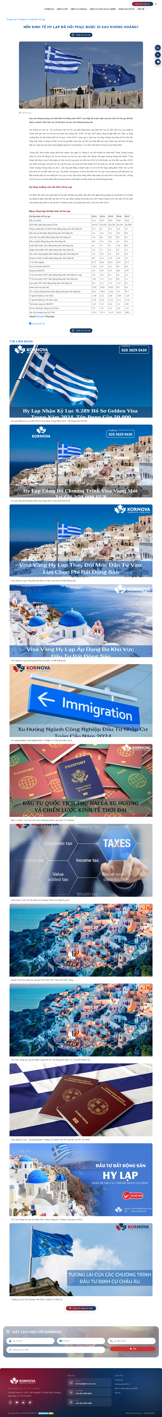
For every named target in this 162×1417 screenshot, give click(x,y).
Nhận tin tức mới (81, 35)
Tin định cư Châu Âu (27, 19)
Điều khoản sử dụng (133, 1413)
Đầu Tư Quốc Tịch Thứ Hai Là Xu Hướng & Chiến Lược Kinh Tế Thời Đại (42, 820)
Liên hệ (117, 1393)
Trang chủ (11, 19)
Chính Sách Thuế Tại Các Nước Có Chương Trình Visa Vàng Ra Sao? (40, 900)
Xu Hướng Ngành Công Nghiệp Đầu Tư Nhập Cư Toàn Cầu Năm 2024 (41, 740)
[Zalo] (158, 62)
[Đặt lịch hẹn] (158, 48)
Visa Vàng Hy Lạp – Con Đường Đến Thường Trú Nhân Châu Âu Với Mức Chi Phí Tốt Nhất (50, 1139)
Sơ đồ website (149, 1413)
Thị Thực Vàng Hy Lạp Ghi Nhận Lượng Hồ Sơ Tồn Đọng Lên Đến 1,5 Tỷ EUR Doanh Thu (50, 1059)
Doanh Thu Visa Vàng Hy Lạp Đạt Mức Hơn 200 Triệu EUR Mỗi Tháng (42, 980)
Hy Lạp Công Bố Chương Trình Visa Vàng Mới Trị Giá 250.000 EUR (40, 500)
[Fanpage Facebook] (158, 55)
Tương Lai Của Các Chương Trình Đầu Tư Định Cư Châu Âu (36, 1299)
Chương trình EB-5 (122, 1384)
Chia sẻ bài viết (37, 323)
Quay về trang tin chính (81, 1308)
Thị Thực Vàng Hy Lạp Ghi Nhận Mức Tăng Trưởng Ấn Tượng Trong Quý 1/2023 (47, 1219)
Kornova (40, 316)
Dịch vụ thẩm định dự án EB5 (126, 1388)
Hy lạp (42, 19)
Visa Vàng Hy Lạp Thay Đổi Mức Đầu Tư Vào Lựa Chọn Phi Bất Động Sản (43, 580)
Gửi (133, 1349)
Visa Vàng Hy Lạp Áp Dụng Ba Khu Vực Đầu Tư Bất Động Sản (38, 660)
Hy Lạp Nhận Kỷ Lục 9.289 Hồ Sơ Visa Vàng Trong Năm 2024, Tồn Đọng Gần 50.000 (49, 421)
